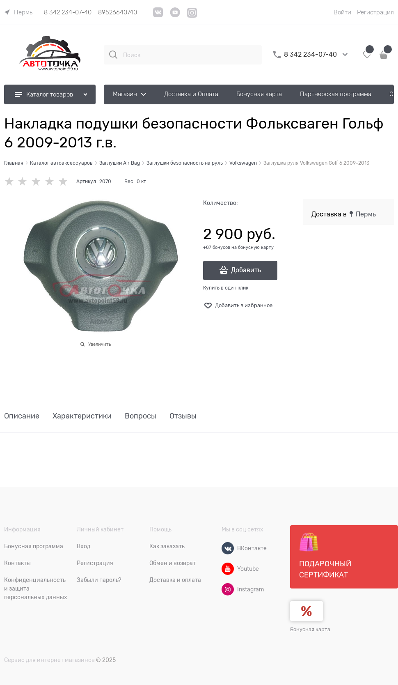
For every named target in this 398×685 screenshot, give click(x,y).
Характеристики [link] (82, 416)
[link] (18, 12)
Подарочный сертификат (325, 555)
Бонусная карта (310, 629)
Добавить (246, 270)
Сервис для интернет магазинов (49, 660)
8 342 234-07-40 (67, 12)
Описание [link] (21, 416)
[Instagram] (192, 16)
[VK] (158, 15)
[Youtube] (228, 569)
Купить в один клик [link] (225, 288)
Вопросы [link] (140, 416)
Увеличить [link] (99, 344)
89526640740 (117, 12)
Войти (342, 12)
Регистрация (375, 12)
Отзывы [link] (183, 416)
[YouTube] (175, 15)
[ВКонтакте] (228, 548)
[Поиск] (113, 54)
